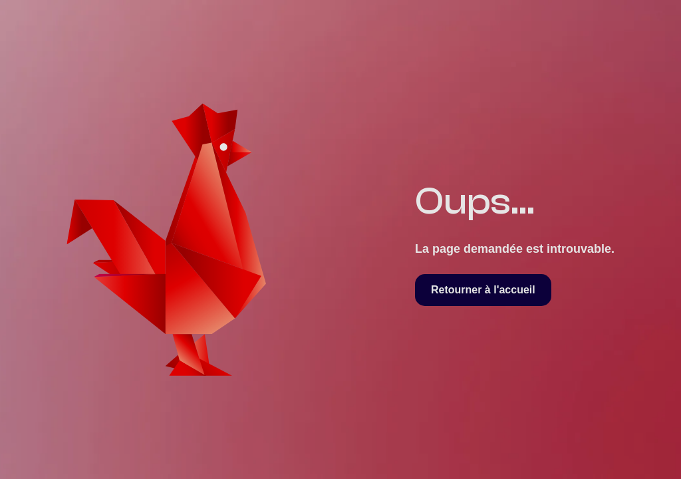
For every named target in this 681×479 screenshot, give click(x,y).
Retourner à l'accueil (483, 289)
